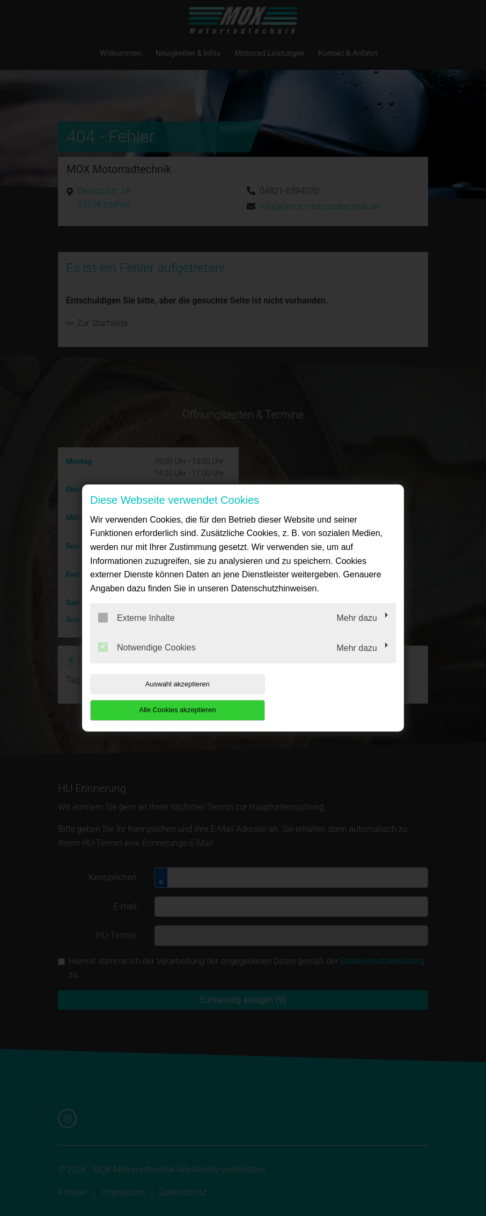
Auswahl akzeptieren (159, 697)
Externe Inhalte (136, 630)
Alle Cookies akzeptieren (327, 697)
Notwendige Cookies (147, 660)
